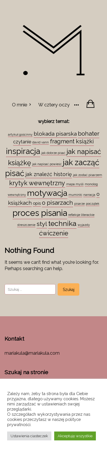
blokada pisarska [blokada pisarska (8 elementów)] (55, 133)
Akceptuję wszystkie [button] (75, 436)
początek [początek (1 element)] (92, 203)
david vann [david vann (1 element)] (40, 142)
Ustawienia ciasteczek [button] (29, 436)
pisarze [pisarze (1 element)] (79, 203)
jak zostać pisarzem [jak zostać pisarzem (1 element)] (87, 175)
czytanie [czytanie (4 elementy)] (22, 142)
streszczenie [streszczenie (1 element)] (26, 225)
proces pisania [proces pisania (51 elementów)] (40, 213)
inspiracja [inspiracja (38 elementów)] (23, 151)
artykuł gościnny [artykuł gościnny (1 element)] (20, 134)
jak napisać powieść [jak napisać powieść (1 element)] (47, 164)
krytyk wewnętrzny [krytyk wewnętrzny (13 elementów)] (37, 183)
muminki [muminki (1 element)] (75, 194)
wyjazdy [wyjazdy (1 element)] (84, 225)
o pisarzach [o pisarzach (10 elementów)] (57, 202)
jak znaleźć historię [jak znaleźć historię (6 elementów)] (48, 174)
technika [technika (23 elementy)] (62, 223)
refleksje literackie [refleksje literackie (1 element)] (81, 214)
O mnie (19, 105)
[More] (76, 104)
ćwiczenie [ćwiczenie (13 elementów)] (53, 233)
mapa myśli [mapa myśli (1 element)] (75, 184)
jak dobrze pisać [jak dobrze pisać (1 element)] (53, 153)
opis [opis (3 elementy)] (37, 203)
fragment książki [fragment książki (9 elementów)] (72, 141)
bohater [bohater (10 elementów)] (88, 133)
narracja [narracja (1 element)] (89, 194)
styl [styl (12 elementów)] (42, 223)
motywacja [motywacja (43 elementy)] (47, 193)
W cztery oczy (54, 105)
